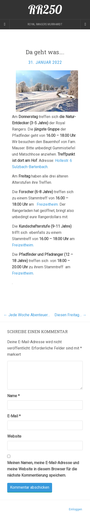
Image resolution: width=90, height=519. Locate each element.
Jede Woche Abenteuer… (27, 315)
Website (14, 436)
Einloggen (75, 509)
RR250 (45, 10)
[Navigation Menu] (85, 24)
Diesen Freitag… (70, 315)
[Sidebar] (5, 24)
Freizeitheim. (48, 204)
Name (13, 396)
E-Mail (14, 416)
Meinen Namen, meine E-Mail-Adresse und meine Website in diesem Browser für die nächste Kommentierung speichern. (43, 469)
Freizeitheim (22, 273)
